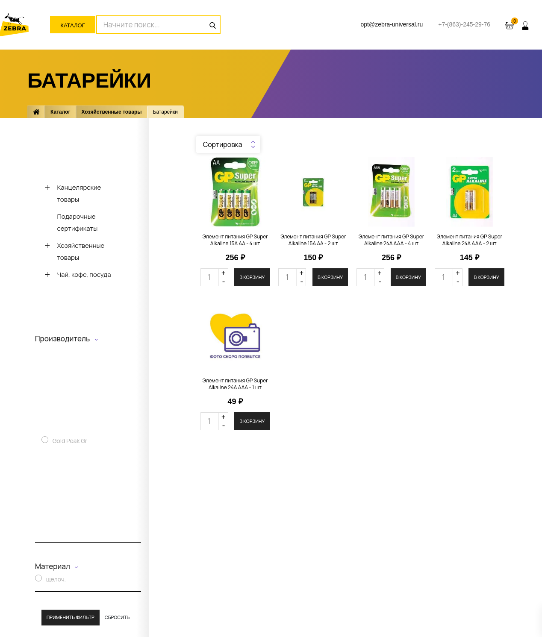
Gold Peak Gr (70, 441)
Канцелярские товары (79, 193)
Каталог (72, 25)
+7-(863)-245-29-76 (464, 24)
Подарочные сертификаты (77, 222)
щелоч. (56, 579)
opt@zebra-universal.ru (391, 24)
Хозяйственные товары (112, 112)
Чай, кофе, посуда (84, 274)
